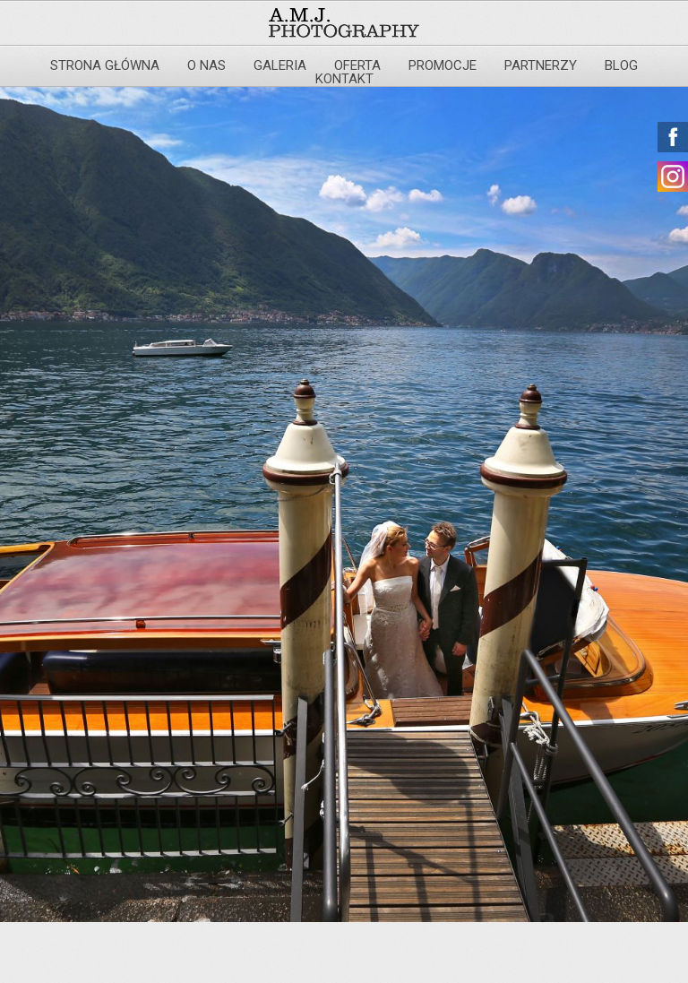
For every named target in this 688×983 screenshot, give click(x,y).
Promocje (442, 65)
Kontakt (344, 79)
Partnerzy (540, 65)
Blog (621, 65)
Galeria (280, 65)
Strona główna (104, 65)
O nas (206, 65)
